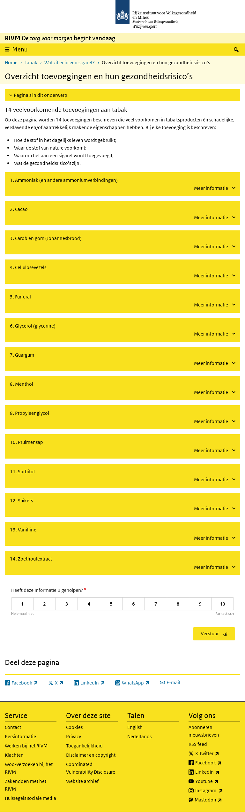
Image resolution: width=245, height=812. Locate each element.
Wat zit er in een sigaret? (69, 62)
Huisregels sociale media (30, 798)
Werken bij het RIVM (26, 746)
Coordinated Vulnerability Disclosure (90, 768)
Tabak (31, 62)
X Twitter (217, 753)
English (135, 727)
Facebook (217, 763)
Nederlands (139, 736)
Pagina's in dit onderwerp (40, 95)
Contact (13, 727)
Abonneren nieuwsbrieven (204, 731)
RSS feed (198, 744)
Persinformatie (20, 736)
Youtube (217, 781)
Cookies (74, 727)
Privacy (73, 736)
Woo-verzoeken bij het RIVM (29, 768)
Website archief (82, 781)
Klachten (14, 755)
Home (11, 62)
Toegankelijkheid (84, 746)
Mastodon (217, 800)
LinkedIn (217, 772)
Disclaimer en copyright (90, 755)
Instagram (217, 790)
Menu (20, 49)
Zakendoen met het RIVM (25, 785)
